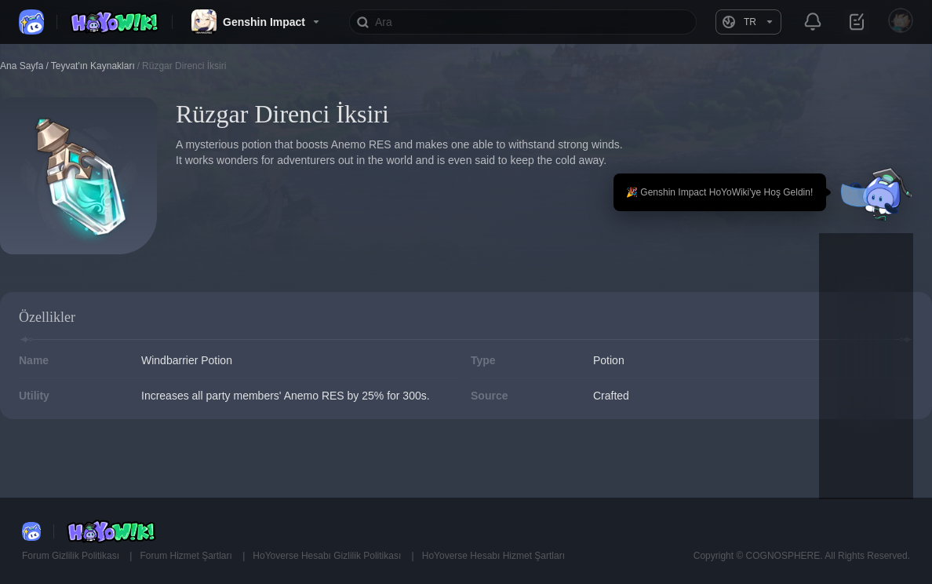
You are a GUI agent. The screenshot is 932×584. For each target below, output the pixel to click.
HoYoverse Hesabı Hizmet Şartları (493, 555)
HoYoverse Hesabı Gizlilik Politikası (328, 555)
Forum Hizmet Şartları (187, 555)
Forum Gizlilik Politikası (72, 555)
